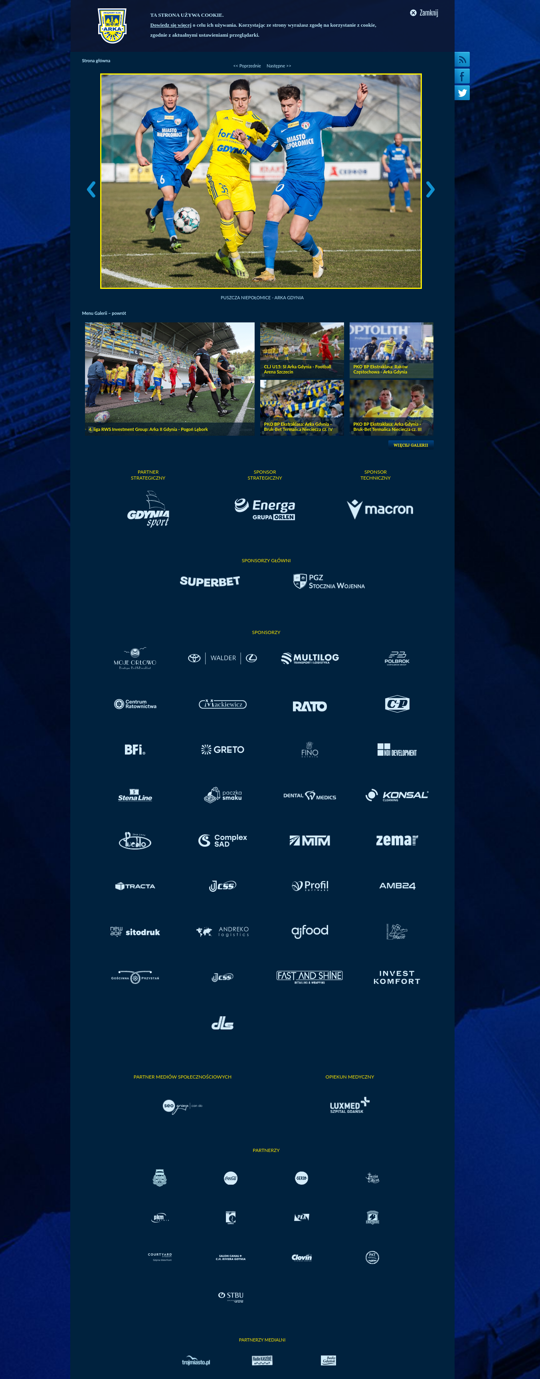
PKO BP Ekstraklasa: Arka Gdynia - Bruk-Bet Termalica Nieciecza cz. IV (298, 426)
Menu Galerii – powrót (104, 313)
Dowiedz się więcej (171, 25)
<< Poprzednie (247, 65)
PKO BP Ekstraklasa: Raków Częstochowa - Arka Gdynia (381, 369)
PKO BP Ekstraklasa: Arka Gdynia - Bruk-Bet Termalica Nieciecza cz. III (388, 426)
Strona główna (96, 60)
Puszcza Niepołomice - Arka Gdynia (262, 297)
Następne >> (279, 65)
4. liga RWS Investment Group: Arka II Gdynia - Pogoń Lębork (148, 429)
